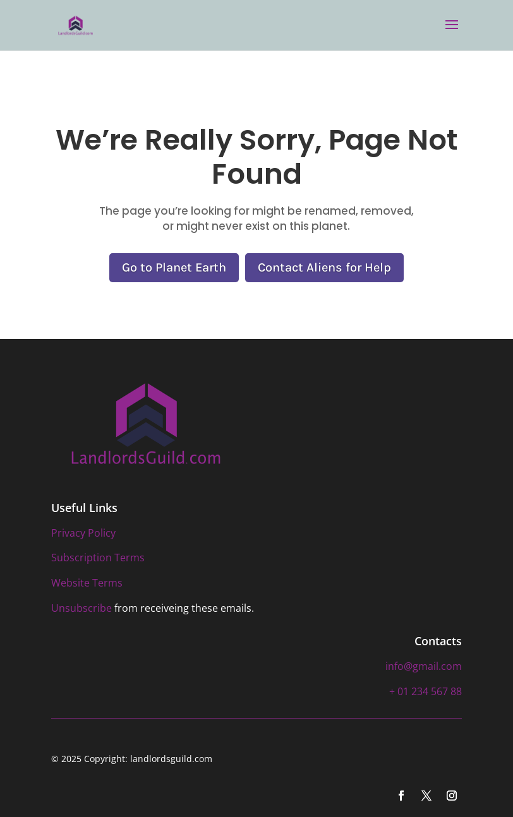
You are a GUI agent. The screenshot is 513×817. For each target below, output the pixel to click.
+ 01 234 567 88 (425, 691)
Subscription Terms (98, 557)
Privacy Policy (83, 533)
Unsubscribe (81, 608)
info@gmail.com (423, 666)
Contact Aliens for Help (324, 267)
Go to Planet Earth (174, 267)
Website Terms (87, 583)
